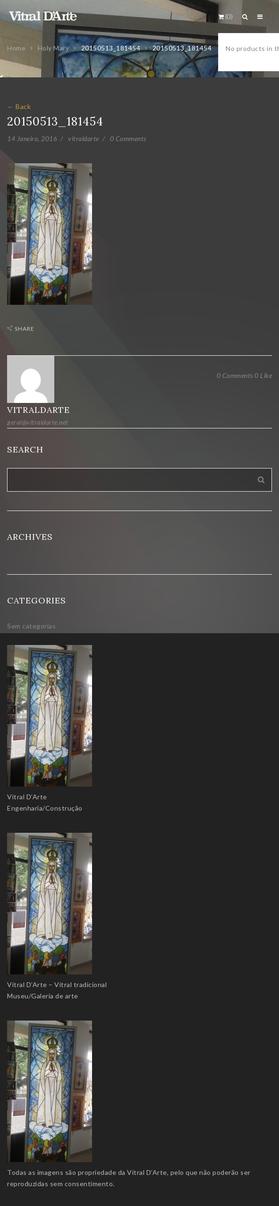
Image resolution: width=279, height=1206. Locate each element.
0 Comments (128, 138)
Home (16, 48)
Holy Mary (53, 48)
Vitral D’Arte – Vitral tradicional (57, 984)
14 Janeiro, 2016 (32, 138)
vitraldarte (83, 138)
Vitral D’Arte (27, 797)
